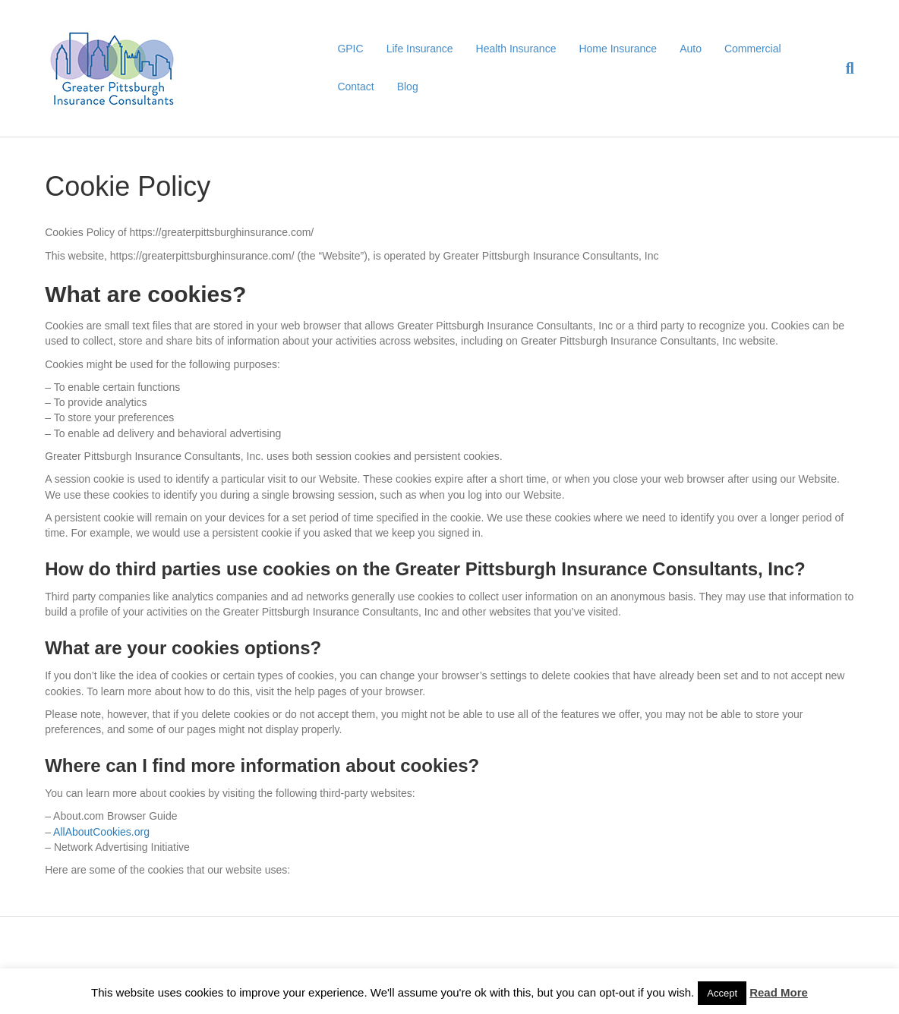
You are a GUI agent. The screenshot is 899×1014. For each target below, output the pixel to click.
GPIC (350, 49)
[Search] (844, 68)
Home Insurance (618, 49)
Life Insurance (419, 49)
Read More (778, 992)
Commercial (752, 49)
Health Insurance (516, 49)
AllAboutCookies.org (101, 832)
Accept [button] (722, 993)
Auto (691, 49)
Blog (407, 86)
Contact (355, 86)
